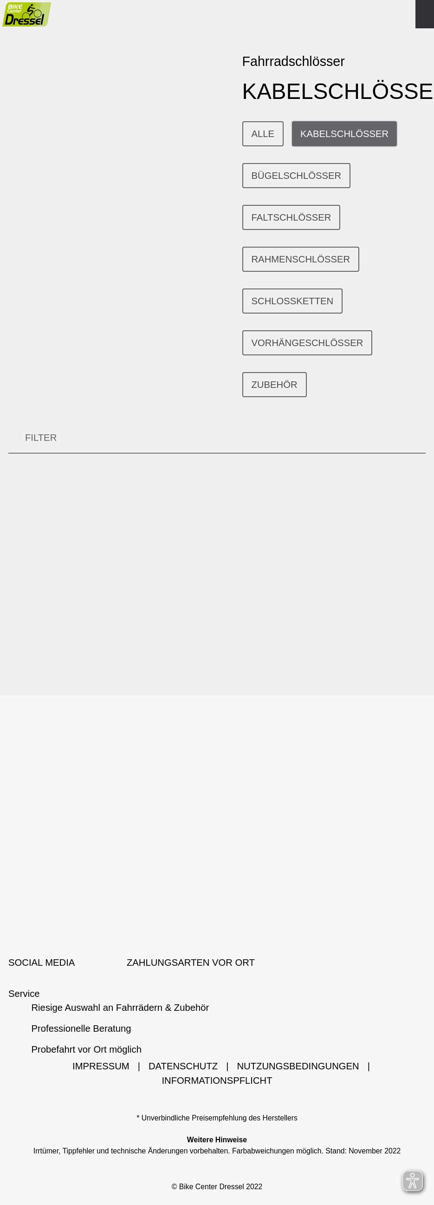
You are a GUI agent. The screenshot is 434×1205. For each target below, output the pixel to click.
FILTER (32, 438)
